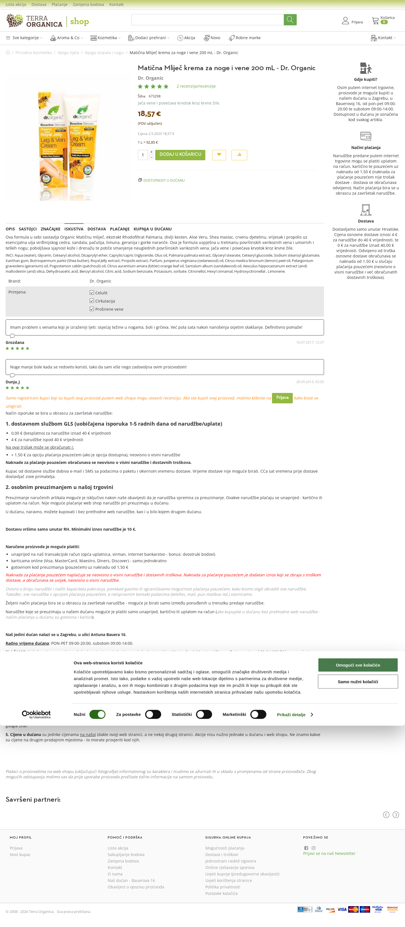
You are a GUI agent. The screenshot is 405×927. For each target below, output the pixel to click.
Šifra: (142, 96)
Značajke (50, 229)
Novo (212, 37)
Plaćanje (60, 4)
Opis (10, 229)
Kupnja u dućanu (153, 229)
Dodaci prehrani (149, 37)
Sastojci (28, 229)
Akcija (186, 37)
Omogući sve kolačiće (358, 866)
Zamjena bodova (88, 4)
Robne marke (245, 37)
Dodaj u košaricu (180, 154)
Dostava (39, 4)
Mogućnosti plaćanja (224, 848)
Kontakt (116, 4)
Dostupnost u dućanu (164, 180)
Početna (8, 52)
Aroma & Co (66, 37)
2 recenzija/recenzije (196, 86)
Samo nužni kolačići (358, 883)
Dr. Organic (150, 78)
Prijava (282, 397)
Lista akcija (16, 4)
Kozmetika (106, 37)
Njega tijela (68, 52)
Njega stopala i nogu (104, 52)
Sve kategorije (24, 38)
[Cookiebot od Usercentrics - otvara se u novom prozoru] (36, 916)
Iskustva (74, 229)
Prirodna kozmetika (33, 52)
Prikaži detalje (291, 915)
